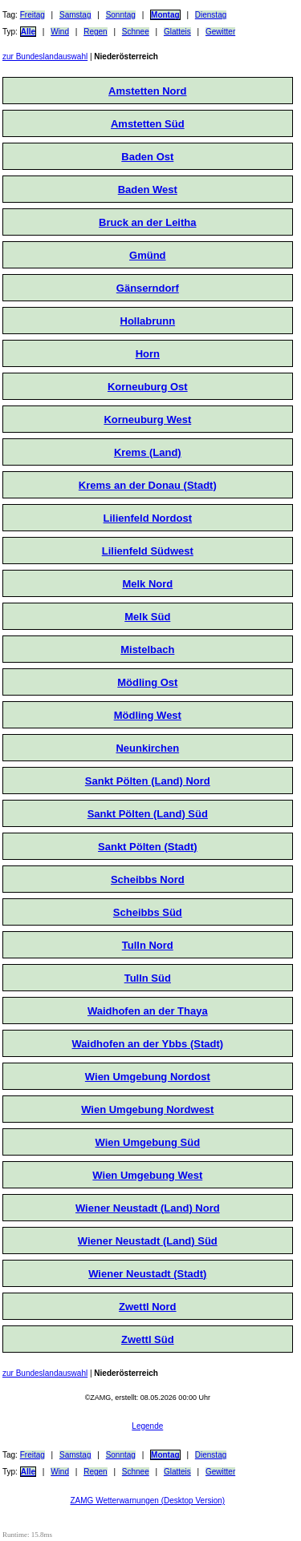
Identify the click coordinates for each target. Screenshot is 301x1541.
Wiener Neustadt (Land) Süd (148, 1241)
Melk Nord (147, 584)
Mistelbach (147, 649)
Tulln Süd (147, 978)
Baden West (147, 190)
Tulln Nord (147, 945)
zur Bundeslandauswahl (44, 56)
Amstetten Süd (148, 124)
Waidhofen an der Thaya (147, 1011)
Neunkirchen (147, 748)
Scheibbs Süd (147, 912)
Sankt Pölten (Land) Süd (147, 814)
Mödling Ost (147, 682)
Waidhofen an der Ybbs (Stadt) (148, 1044)
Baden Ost (147, 157)
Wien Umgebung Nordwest (147, 1109)
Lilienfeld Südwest (147, 551)
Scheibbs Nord (148, 879)
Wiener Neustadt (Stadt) (147, 1274)
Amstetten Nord (147, 91)
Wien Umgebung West (147, 1175)
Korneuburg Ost (148, 387)
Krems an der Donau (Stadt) (148, 485)
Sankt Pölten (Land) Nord (147, 781)
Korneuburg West (147, 419)
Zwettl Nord (148, 1307)
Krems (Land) (147, 452)
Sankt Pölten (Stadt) (147, 847)
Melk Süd (147, 617)
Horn (148, 354)
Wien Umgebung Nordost (147, 1077)
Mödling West (147, 715)
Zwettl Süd (147, 1339)
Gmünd (147, 255)
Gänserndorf (147, 288)
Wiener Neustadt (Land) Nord (147, 1208)
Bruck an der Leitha (147, 222)
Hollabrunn (148, 321)
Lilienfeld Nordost (148, 518)
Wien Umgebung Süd (148, 1142)
